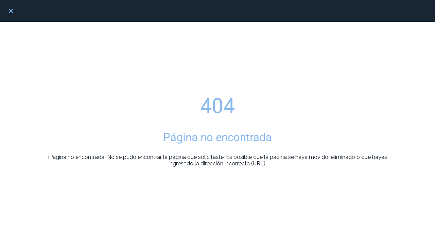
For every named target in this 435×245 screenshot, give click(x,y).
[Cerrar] (11, 11)
